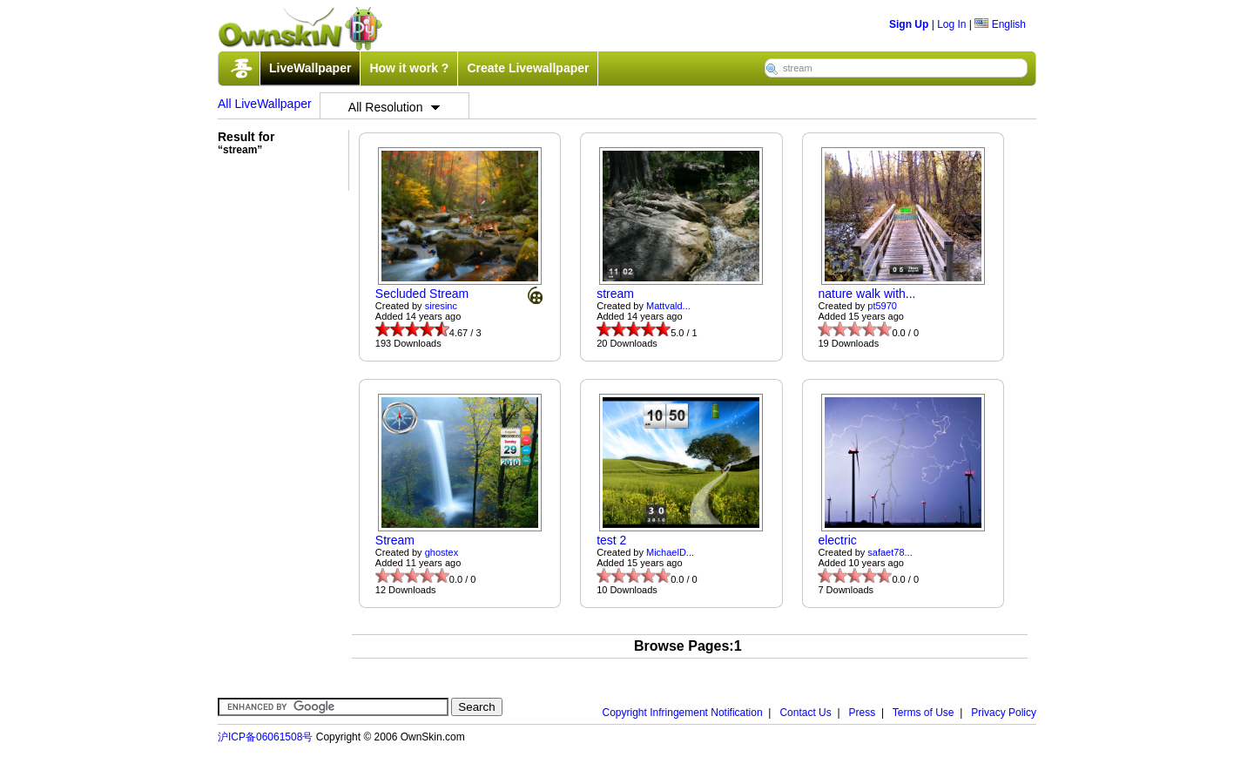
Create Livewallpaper (528, 68)
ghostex (442, 552)
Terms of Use (923, 712)
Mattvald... (668, 306)
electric (837, 540)
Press (862, 712)
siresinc (441, 306)
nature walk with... (866, 294)
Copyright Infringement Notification (683, 712)
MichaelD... (670, 552)
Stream (395, 540)
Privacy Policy (1003, 712)
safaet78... (889, 552)
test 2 (611, 540)
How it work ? (408, 68)
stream (615, 294)
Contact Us (805, 712)
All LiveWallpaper (265, 104)
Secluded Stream (422, 294)
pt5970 (882, 306)
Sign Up (908, 24)
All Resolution (394, 107)
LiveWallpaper (310, 68)
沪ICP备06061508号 (265, 737)
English (1000, 24)
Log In (951, 24)
